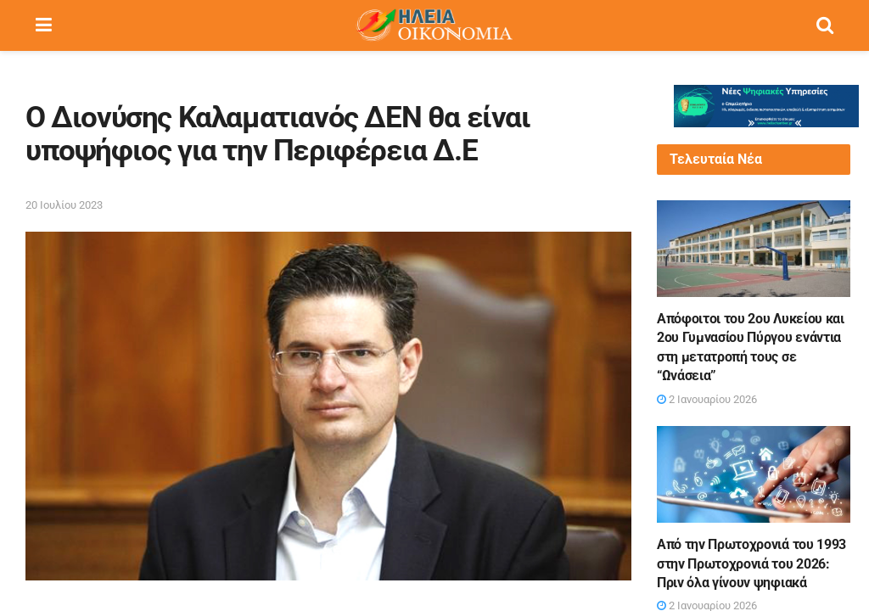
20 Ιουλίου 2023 (64, 205)
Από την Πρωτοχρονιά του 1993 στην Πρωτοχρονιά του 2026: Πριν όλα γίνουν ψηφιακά (751, 563)
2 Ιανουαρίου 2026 (707, 399)
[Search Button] (824, 25)
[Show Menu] (44, 25)
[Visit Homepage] (434, 25)
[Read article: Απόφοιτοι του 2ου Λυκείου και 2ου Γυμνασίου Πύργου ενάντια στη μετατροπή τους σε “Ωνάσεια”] (753, 248)
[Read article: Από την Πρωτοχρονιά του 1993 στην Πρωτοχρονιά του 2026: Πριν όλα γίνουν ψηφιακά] (753, 474)
